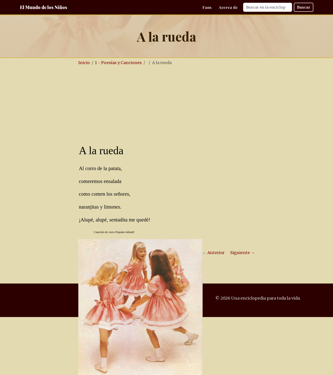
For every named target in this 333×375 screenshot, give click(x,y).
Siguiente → (242, 252)
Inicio (84, 62)
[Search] (267, 7)
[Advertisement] (180, 103)
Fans (206, 7)
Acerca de (228, 7)
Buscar (303, 7)
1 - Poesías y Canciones (118, 62)
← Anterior (214, 252)
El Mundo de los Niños (43, 7)
